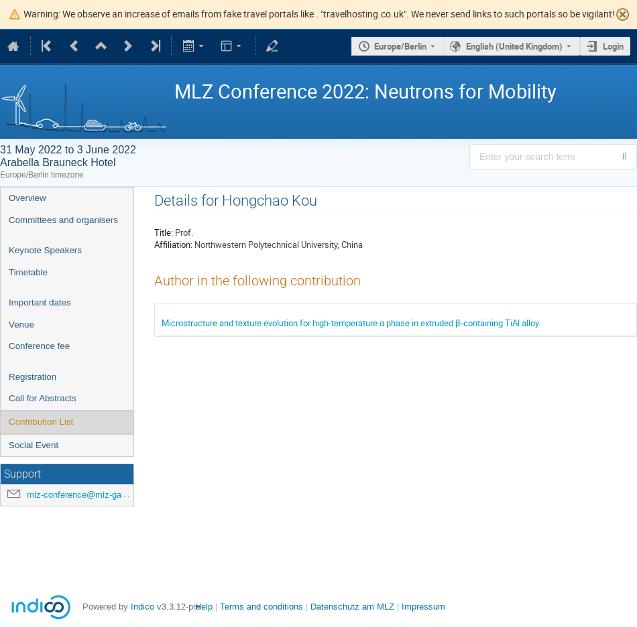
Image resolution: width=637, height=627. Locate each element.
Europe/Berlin (400, 46)
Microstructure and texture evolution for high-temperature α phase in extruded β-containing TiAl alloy (350, 323)
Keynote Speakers (45, 250)
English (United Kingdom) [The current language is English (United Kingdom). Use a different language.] (514, 46)
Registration (32, 377)
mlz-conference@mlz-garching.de (92, 494)
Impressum (423, 606)
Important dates (40, 302)
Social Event (33, 445)
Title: (163, 232)
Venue (21, 325)
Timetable (28, 272)
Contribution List (41, 422)
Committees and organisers (63, 220)
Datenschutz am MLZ (352, 606)
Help (204, 606)
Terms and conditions (261, 606)
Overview (27, 198)
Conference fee (39, 346)
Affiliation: (173, 244)
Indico (142, 606)
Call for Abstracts (42, 398)
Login (613, 46)
